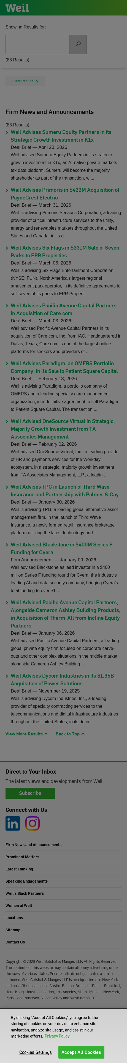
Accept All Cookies (81, 1052)
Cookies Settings (35, 1052)
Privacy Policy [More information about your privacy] (57, 1035)
